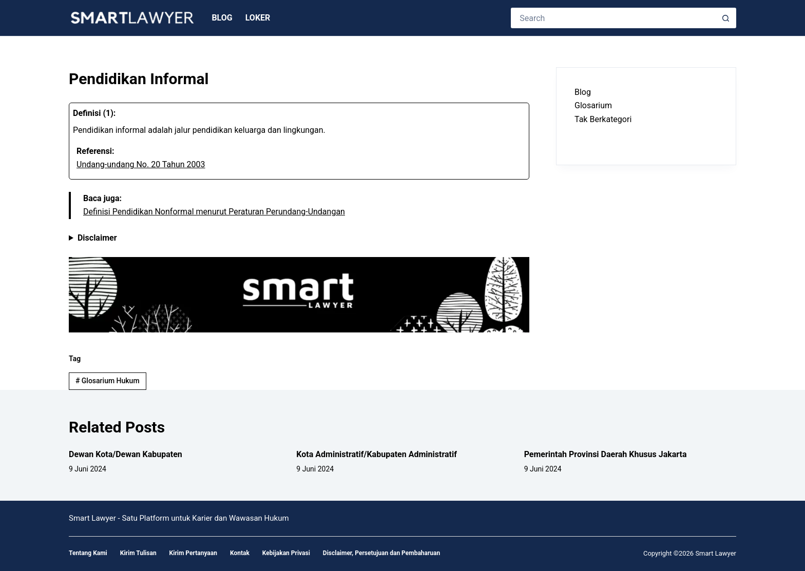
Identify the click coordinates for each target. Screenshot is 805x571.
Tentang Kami (88, 553)
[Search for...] (613, 18)
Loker (258, 18)
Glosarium (593, 105)
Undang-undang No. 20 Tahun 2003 (140, 164)
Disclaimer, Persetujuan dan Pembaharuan (381, 553)
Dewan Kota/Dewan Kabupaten (125, 454)
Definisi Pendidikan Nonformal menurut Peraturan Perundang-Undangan (214, 211)
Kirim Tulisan (138, 553)
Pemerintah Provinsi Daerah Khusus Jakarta (605, 454)
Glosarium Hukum (107, 381)
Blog (222, 18)
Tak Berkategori (602, 119)
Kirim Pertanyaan (193, 553)
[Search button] (726, 18)
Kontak (240, 553)
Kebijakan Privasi (286, 553)
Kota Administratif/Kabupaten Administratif (376, 454)
